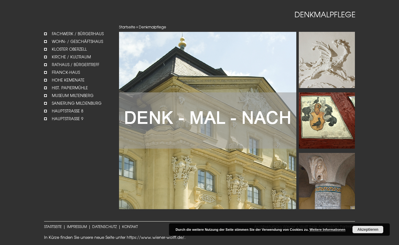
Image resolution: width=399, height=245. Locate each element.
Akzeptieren (367, 229)
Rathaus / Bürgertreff (75, 65)
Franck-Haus (66, 73)
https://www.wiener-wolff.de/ (155, 238)
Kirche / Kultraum (71, 57)
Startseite (127, 27)
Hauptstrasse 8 (67, 111)
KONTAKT (130, 227)
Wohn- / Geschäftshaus (77, 42)
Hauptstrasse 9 (67, 119)
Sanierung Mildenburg (76, 104)
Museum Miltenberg (72, 96)
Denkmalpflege (152, 27)
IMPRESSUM (77, 227)
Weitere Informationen (327, 229)
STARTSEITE (53, 227)
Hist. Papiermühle (70, 88)
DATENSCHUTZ (104, 227)
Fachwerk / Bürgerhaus (78, 34)
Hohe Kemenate (68, 80)
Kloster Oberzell (69, 50)
